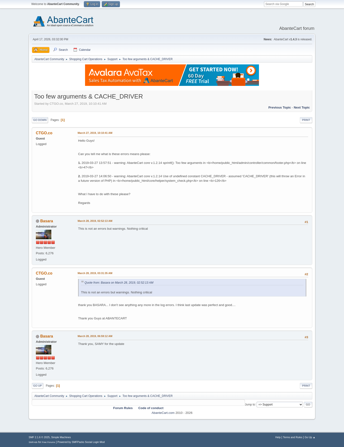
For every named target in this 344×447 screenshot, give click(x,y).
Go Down (40, 120)
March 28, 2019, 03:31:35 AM (95, 273)
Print (306, 120)
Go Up (37, 385)
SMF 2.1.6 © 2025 (39, 437)
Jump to (250, 404)
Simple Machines (61, 437)
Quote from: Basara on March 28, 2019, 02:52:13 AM (119, 282)
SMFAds (33, 442)
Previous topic (279, 107)
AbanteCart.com (162, 413)
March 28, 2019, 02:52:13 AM (95, 220)
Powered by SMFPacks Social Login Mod (81, 442)
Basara (46, 221)
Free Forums (48, 442)
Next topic (302, 107)
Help (278, 437)
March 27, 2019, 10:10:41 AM (95, 132)
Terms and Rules (292, 437)
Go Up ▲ (310, 437)
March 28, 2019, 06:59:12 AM (95, 336)
